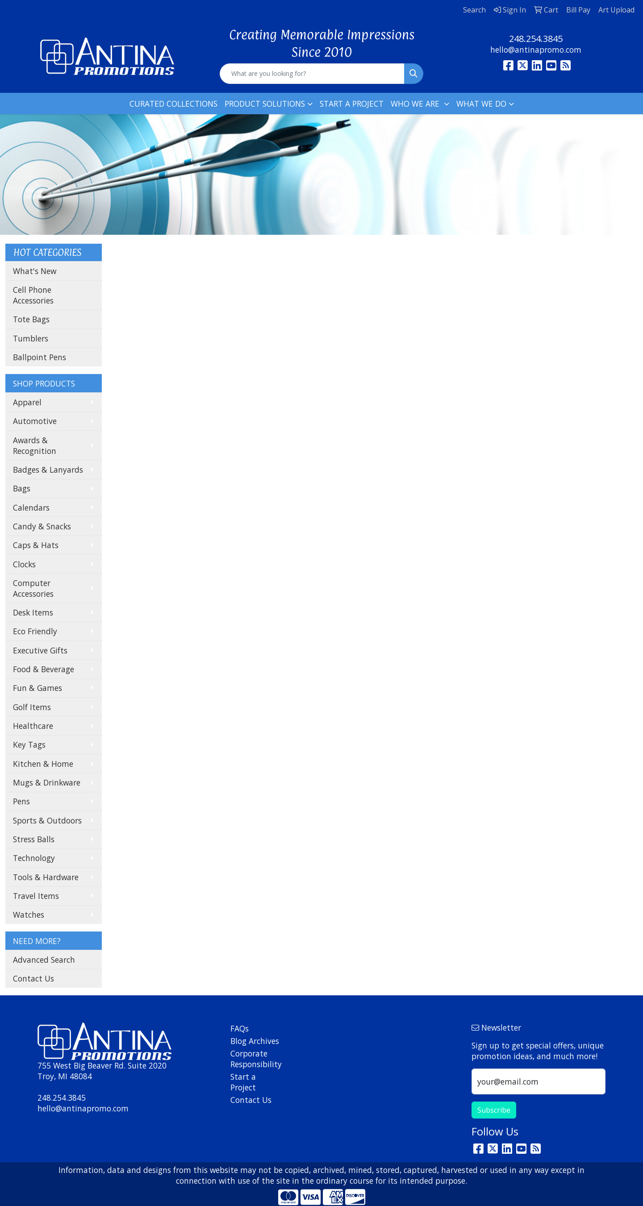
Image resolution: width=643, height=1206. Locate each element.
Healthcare (33, 725)
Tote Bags (31, 319)
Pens (21, 801)
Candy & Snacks (42, 526)
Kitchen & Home (43, 763)
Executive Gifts (40, 650)
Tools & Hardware (46, 877)
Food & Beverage (43, 669)
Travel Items (36, 895)
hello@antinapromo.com (535, 49)
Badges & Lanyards (48, 469)
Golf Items (32, 707)
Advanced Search (44, 959)
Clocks (24, 564)
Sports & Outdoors (47, 820)
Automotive (35, 421)
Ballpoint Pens (39, 357)
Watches (28, 914)
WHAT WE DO (481, 103)
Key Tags (29, 744)
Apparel (27, 402)
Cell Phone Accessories (33, 295)
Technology (34, 858)
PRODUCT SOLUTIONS (265, 103)
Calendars (31, 507)
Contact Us (33, 978)
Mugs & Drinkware (46, 782)
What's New (34, 271)
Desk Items (33, 612)
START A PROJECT (352, 103)
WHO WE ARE (416, 103)
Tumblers (30, 338)
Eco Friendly (35, 631)
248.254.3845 (536, 39)
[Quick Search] (312, 73)
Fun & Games (37, 687)
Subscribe (493, 1110)
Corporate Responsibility (255, 1058)
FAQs (239, 1028)
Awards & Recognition (34, 445)
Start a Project (243, 1082)
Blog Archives (254, 1040)
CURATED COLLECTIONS (173, 103)
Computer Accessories (33, 588)
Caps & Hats (35, 545)
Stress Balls (33, 839)
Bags (21, 488)
